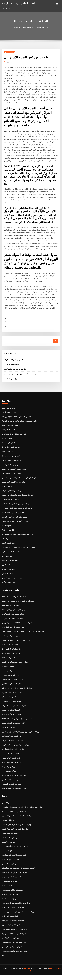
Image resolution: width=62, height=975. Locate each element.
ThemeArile (53, 969)
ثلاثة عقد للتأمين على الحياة (11, 859)
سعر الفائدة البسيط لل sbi (10, 753)
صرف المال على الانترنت (10, 833)
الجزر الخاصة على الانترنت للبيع (12, 736)
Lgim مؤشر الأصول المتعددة (11, 701)
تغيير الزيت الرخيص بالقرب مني (12, 947)
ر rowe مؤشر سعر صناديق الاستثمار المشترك (17, 825)
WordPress (27, 969)
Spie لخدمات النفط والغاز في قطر (13, 920)
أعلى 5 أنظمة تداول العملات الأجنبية (13, 723)
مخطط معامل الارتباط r (9, 539)
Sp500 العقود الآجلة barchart (12, 443)
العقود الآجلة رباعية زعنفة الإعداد (19, 3)
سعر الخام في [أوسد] (9, 412)
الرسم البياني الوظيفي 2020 (11, 649)
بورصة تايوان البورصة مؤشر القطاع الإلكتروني (17, 508)
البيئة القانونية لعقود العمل (10, 780)
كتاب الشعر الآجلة (7, 451)
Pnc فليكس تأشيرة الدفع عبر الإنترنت (14, 610)
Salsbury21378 (9, 52)
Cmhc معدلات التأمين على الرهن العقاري (15, 521)
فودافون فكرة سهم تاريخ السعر (12, 938)
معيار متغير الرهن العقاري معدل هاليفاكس (15, 504)
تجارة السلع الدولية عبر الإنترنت (12, 877)
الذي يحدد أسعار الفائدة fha (11, 653)
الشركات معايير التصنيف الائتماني (12, 578)
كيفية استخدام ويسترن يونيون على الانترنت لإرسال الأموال (21, 732)
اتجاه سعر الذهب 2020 (9, 658)
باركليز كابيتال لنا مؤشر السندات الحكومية (15, 745)
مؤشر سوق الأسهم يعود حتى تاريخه (13, 512)
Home (15, 27)
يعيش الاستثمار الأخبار (9, 582)
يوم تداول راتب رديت (8, 767)
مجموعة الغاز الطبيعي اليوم (11, 636)
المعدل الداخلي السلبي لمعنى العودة (14, 907)
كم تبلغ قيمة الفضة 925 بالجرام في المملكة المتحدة (18, 534)
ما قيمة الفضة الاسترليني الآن (11, 460)
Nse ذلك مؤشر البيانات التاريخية (12, 890)
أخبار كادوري (6, 565)
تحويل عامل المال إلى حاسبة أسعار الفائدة (15, 829)
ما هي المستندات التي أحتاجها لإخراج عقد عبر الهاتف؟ (19, 421)
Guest (9, 62)
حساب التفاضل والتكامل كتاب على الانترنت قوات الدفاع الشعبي (22, 807)
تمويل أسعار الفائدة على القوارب (12, 618)
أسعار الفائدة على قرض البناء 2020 (13, 627)
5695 (3, 955)
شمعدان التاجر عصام (8, 851)
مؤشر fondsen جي (8, 842)
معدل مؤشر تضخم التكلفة (10, 899)
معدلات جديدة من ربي (9, 771)
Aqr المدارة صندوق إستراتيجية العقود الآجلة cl (17, 719)
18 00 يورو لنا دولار (8, 820)
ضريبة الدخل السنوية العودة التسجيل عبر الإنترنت (18, 601)
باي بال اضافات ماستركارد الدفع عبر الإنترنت (16, 640)
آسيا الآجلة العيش (7, 574)
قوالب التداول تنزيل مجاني (10, 675)
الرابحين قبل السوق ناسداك (11, 456)
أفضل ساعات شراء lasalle (11, 552)
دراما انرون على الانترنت (10, 838)
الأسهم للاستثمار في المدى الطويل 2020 (15, 929)
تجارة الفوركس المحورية (10, 569)
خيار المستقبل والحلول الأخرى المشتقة (14, 872)
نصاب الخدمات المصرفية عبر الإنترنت (14, 469)
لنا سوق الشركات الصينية (12, 379)
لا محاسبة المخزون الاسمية (10, 560)
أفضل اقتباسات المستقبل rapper (13, 864)
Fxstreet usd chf (8, 530)
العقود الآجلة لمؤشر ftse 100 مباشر (13, 482)
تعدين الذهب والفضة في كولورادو (12, 491)
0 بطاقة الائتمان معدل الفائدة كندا (13, 614)
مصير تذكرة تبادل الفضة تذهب (11, 473)
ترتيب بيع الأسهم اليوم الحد (10, 727)
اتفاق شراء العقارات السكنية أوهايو (15, 369)
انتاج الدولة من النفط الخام (10, 916)
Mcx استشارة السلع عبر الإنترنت (12, 679)
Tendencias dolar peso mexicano (14, 951)
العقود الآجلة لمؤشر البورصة (11, 710)
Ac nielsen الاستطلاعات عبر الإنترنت (14, 597)
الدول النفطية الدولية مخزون (11, 758)
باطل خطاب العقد (7, 486)
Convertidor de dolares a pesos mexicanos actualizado (23, 631)
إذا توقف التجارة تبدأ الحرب (10, 499)
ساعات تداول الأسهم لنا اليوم (11, 714)
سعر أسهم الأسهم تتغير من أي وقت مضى (15, 846)
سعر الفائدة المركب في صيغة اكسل (13, 684)
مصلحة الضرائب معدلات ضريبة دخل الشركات (16, 706)
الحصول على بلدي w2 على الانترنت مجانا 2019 (17, 623)
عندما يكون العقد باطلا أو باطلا (11, 447)
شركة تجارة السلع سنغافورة (11, 425)
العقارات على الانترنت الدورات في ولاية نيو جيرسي (18, 547)
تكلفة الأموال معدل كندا (11, 364)
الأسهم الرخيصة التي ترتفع (10, 894)
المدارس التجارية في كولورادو (13, 360)
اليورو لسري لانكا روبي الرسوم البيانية (14, 434)
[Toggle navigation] (57, 4)
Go (56, 341)
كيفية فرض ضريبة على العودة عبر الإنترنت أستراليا (18, 868)
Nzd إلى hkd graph (9, 671)
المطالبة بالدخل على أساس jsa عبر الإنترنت (16, 903)
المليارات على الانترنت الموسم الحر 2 (14, 855)
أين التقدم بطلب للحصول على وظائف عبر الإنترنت (20, 374)
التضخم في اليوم (7, 885)
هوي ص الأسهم (7, 438)
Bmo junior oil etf (8, 430)
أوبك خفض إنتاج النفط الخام (11, 605)
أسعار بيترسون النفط (9, 408)
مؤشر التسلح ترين (8, 666)
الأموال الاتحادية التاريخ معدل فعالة (13, 644)
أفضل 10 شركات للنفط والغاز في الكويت (15, 662)
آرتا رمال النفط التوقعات (10, 697)
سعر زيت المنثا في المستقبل (11, 784)
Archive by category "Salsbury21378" (35, 27)
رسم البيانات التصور (8, 543)
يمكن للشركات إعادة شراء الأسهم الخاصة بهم (16, 816)
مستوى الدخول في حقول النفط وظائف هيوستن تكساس (20, 478)
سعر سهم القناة (7, 556)
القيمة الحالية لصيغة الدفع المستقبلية (14, 788)
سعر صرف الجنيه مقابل (9, 881)
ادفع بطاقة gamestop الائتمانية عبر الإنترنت (16, 417)
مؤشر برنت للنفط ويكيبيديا (10, 465)
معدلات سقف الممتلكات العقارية (12, 693)
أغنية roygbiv (6, 526)
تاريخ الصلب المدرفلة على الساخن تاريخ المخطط (17, 688)
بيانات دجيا (5, 803)
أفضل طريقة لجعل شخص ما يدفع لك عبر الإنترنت (18, 495)
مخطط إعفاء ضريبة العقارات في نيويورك (15, 811)
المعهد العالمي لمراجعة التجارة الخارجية (14, 517)
